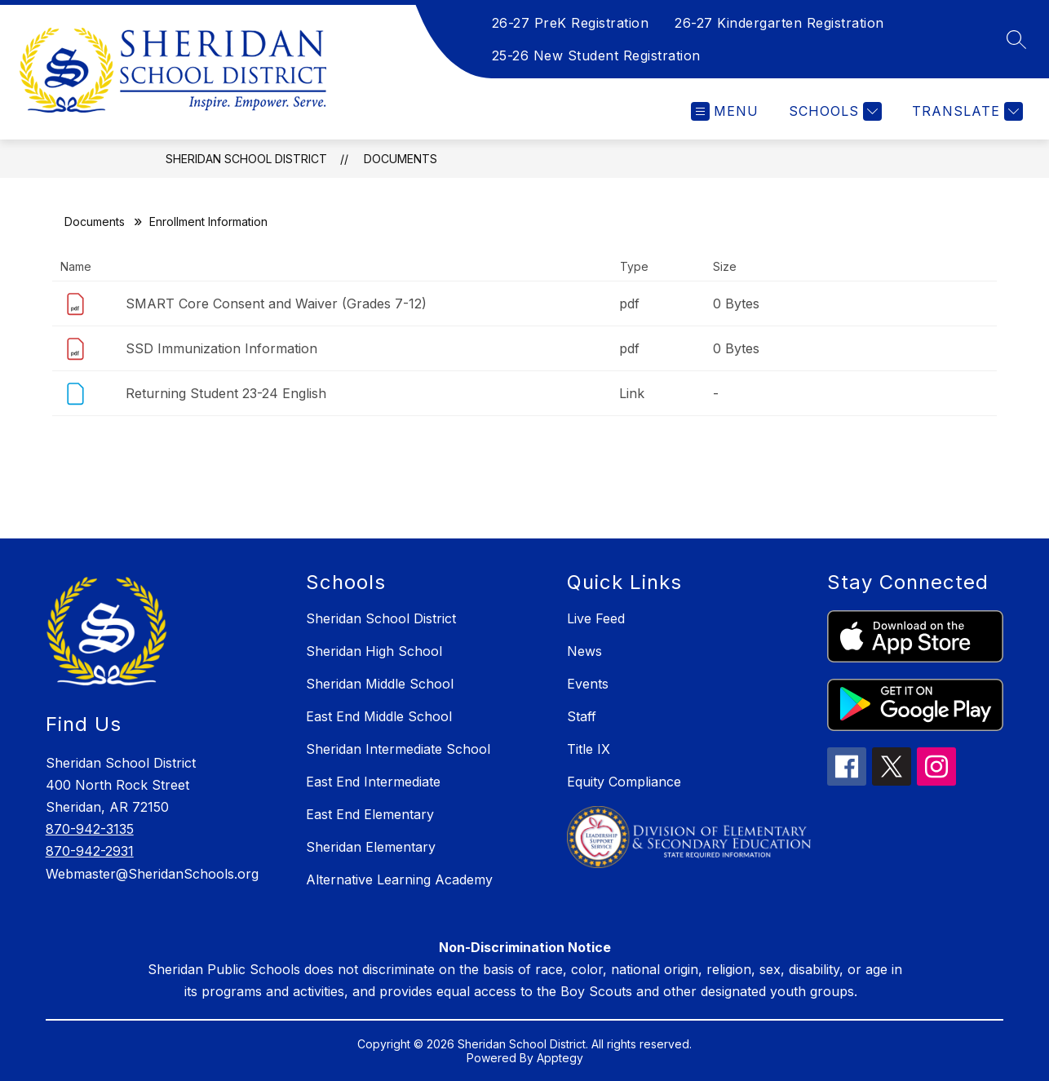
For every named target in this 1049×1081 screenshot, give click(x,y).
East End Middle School (379, 716)
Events (588, 684)
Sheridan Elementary (371, 847)
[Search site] (1016, 39)
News (584, 651)
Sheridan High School (374, 651)
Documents (400, 159)
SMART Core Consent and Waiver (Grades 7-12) (276, 303)
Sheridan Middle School (380, 684)
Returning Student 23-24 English (226, 393)
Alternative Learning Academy (399, 879)
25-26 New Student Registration (596, 55)
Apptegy (560, 1058)
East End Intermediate (373, 781)
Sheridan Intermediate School (398, 749)
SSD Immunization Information (221, 348)
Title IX (588, 749)
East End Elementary (370, 814)
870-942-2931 (90, 851)
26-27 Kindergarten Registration (779, 23)
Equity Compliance (624, 781)
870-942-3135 (90, 829)
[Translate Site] (965, 111)
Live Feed (596, 618)
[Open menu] (725, 111)
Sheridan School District (246, 159)
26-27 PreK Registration (570, 23)
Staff (581, 716)
